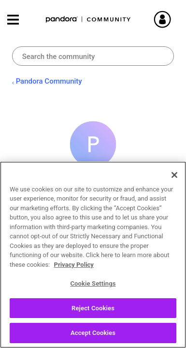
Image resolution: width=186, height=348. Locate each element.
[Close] (174, 175)
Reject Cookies (93, 308)
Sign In (166, 19)
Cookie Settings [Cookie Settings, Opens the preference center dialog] (92, 283)
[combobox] (93, 56)
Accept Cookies (93, 332)
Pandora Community (88, 19)
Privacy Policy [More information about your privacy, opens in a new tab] (74, 264)
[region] (93, 254)
